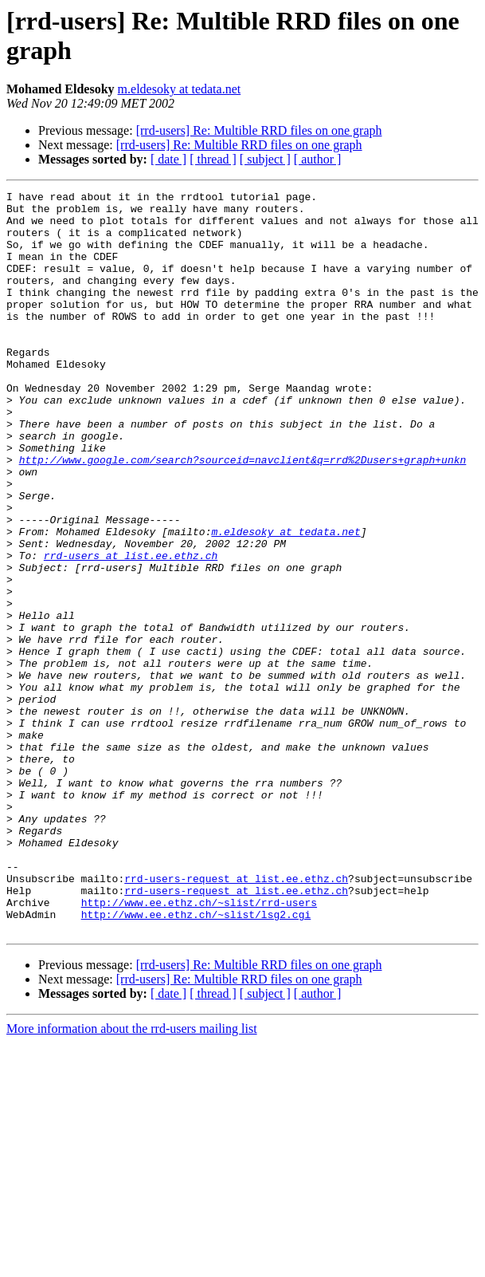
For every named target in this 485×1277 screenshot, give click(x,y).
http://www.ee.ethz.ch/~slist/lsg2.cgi (196, 1060)
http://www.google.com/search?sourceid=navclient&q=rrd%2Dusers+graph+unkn (243, 514)
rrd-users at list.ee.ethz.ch (130, 629)
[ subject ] (265, 159)
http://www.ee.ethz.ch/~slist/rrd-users (199, 1046)
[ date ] (168, 159)
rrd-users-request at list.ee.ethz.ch (236, 1017)
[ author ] (318, 159)
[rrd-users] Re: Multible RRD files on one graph (259, 130)
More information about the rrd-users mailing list (131, 1177)
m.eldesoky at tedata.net (179, 89)
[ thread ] (213, 159)
